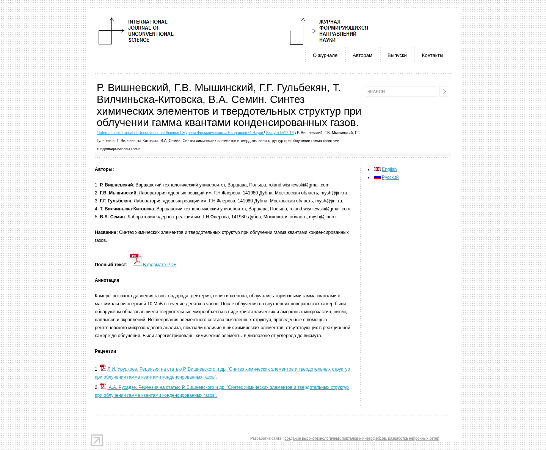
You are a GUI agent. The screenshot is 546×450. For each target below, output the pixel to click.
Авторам (362, 55)
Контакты (432, 55)
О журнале (325, 55)
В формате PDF (153, 264)
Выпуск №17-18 (280, 133)
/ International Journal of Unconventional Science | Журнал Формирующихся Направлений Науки (180, 133)
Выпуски (397, 55)
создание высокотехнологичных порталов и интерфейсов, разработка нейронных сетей (362, 438)
